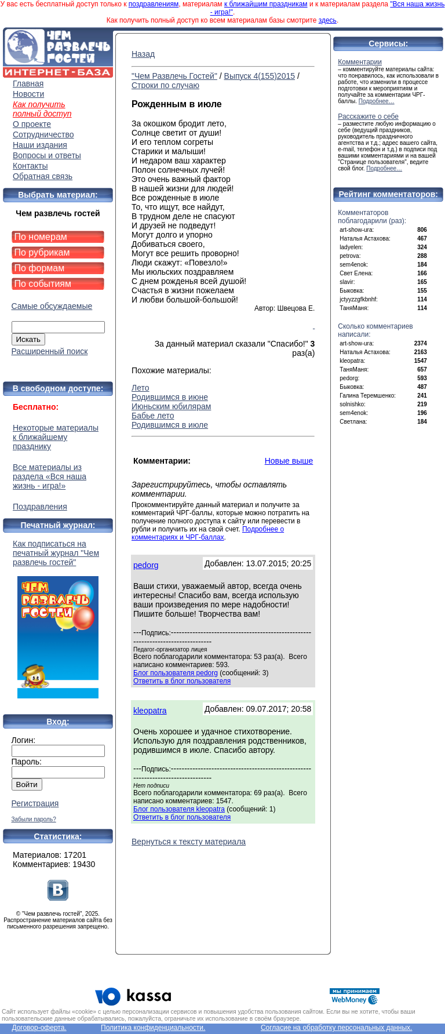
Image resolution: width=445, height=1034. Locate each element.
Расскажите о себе (368, 116)
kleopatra (150, 710)
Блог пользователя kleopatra (179, 809)
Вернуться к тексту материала (189, 841)
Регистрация (35, 803)
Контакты (30, 165)
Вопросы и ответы (47, 155)
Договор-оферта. (39, 1028)
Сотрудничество (43, 134)
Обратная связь (42, 176)
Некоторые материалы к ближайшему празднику (56, 437)
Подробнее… (377, 101)
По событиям (43, 284)
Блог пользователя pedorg (175, 673)
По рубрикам (42, 252)
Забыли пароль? (34, 819)
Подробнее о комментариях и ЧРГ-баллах (208, 533)
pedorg (146, 565)
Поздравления (40, 506)
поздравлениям (153, 4)
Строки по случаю (165, 85)
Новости (28, 94)
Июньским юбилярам (171, 406)
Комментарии (360, 62)
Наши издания (40, 145)
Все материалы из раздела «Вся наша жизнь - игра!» (49, 476)
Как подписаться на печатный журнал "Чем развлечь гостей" (58, 618)
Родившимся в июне (170, 397)
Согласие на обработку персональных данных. (337, 1028)
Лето (140, 387)
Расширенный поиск (50, 351)
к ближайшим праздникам (266, 4)
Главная (28, 83)
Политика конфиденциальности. (153, 1028)
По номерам (40, 237)
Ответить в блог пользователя (182, 681)
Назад (143, 54)
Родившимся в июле (170, 424)
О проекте (32, 124)
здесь (328, 20)
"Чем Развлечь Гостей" (174, 76)
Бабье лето (153, 415)
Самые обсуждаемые (52, 306)
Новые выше (289, 460)
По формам (39, 268)
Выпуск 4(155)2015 (259, 76)
